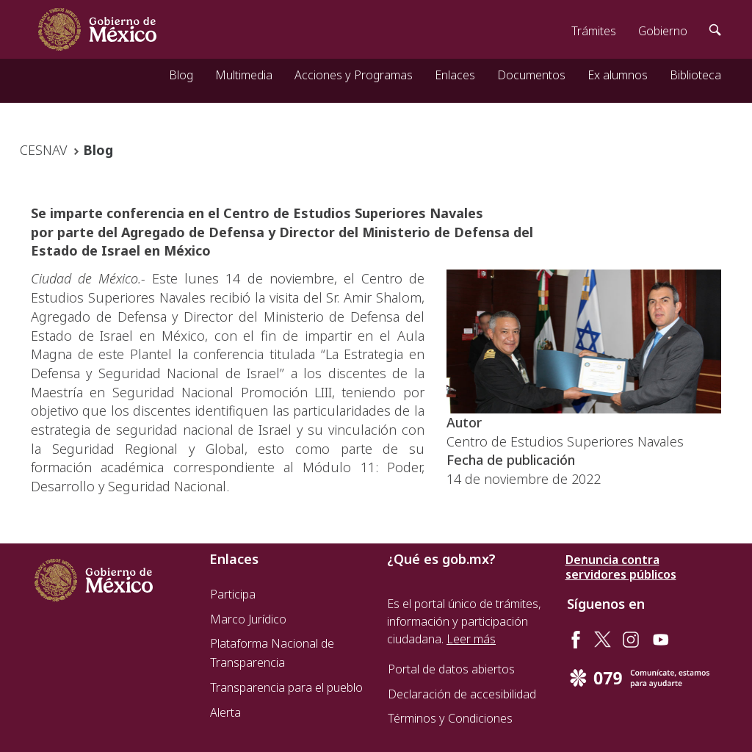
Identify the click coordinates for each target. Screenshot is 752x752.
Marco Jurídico (248, 619)
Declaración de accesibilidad (462, 694)
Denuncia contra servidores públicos (620, 567)
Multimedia (243, 75)
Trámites (593, 31)
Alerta (225, 712)
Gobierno (662, 31)
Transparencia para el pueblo (286, 687)
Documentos (531, 75)
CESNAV (43, 150)
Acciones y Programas (353, 75)
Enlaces (455, 75)
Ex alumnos (618, 75)
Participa (233, 594)
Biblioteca (695, 75)
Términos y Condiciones (450, 718)
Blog (181, 75)
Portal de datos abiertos (451, 669)
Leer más (471, 639)
